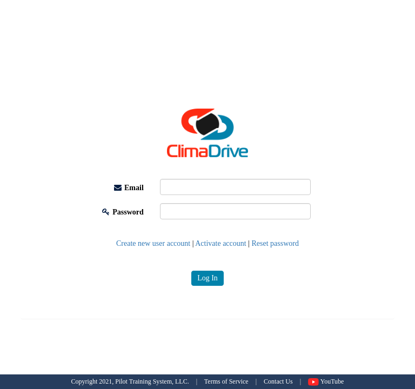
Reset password (275, 243)
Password (123, 212)
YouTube (326, 381)
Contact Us (278, 381)
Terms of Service (226, 381)
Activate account (220, 243)
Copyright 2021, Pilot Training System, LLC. (130, 381)
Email (129, 188)
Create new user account (153, 243)
